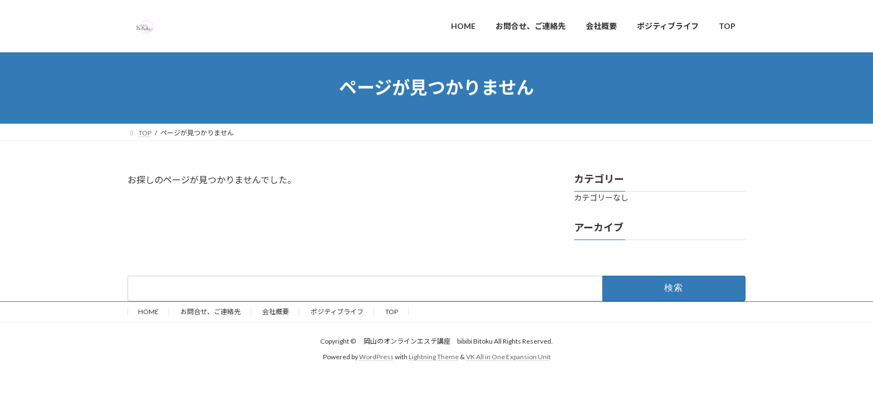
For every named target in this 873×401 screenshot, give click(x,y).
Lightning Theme (434, 357)
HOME (148, 311)
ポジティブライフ (337, 311)
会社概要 (275, 311)
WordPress (376, 357)
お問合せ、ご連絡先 (210, 311)
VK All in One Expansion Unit (508, 357)
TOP (391, 311)
